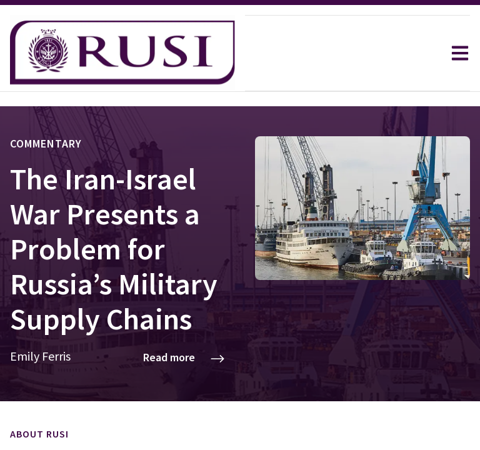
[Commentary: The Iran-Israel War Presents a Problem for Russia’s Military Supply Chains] (240, 219)
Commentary (46, 108)
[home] (122, 53)
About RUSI (39, 398)
